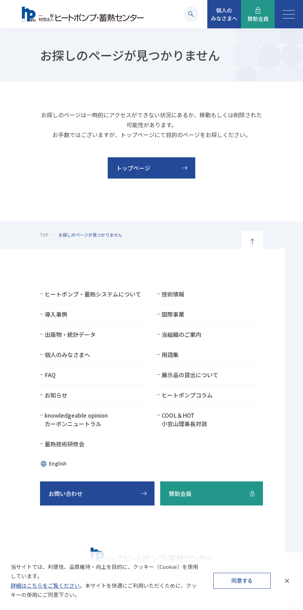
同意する (242, 580)
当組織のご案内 (181, 334)
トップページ (133, 168)
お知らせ (56, 395)
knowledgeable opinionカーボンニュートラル (76, 419)
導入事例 (56, 314)
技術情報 (173, 294)
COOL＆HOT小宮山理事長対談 (184, 419)
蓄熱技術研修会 (64, 444)
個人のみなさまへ (67, 354)
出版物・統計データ (70, 334)
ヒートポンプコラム (187, 395)
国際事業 (173, 314)
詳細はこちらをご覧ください (45, 585)
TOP (44, 235)
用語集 (170, 354)
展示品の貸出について (190, 375)
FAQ (50, 375)
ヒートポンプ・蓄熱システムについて (93, 294)
